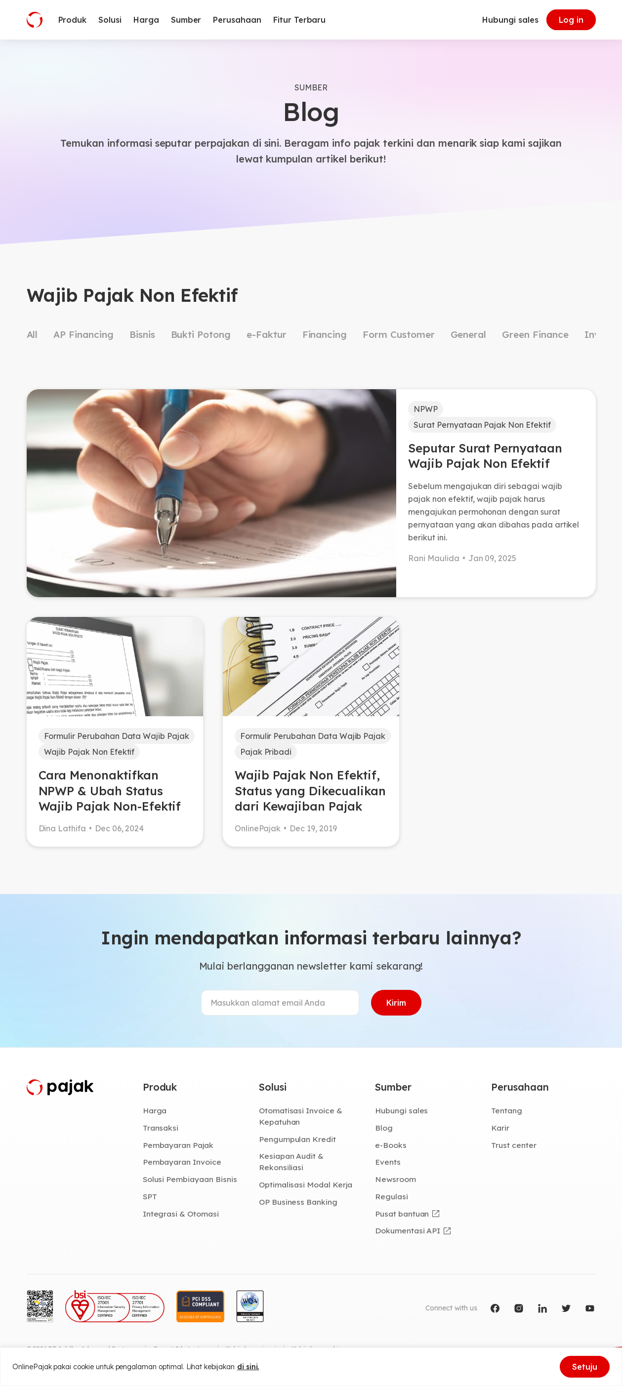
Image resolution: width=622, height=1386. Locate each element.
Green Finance (535, 334)
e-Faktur (267, 334)
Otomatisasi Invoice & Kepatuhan (300, 1116)
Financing (324, 334)
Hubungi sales (510, 20)
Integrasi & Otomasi (181, 1214)
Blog (384, 1128)
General (469, 334)
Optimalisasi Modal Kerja (305, 1184)
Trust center (513, 1145)
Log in (571, 20)
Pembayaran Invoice (182, 1162)
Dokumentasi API (407, 1230)
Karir (500, 1128)
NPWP (426, 409)
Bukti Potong (201, 334)
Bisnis (142, 334)
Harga (155, 1110)
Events (388, 1162)
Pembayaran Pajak (178, 1145)
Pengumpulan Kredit (297, 1139)
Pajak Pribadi (265, 752)
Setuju (584, 1367)
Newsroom (395, 1179)
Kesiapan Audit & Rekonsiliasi (291, 1161)
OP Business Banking (298, 1202)
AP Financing (83, 334)
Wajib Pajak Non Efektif (89, 752)
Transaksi (161, 1128)
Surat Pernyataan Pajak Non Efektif (482, 425)
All (32, 334)
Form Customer (398, 334)
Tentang (506, 1110)
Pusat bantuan (402, 1214)
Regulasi (391, 1196)
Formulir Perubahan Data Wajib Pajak (116, 736)
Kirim (396, 1003)
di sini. (248, 1366)
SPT (150, 1196)
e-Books (391, 1145)
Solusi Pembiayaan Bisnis (190, 1179)
